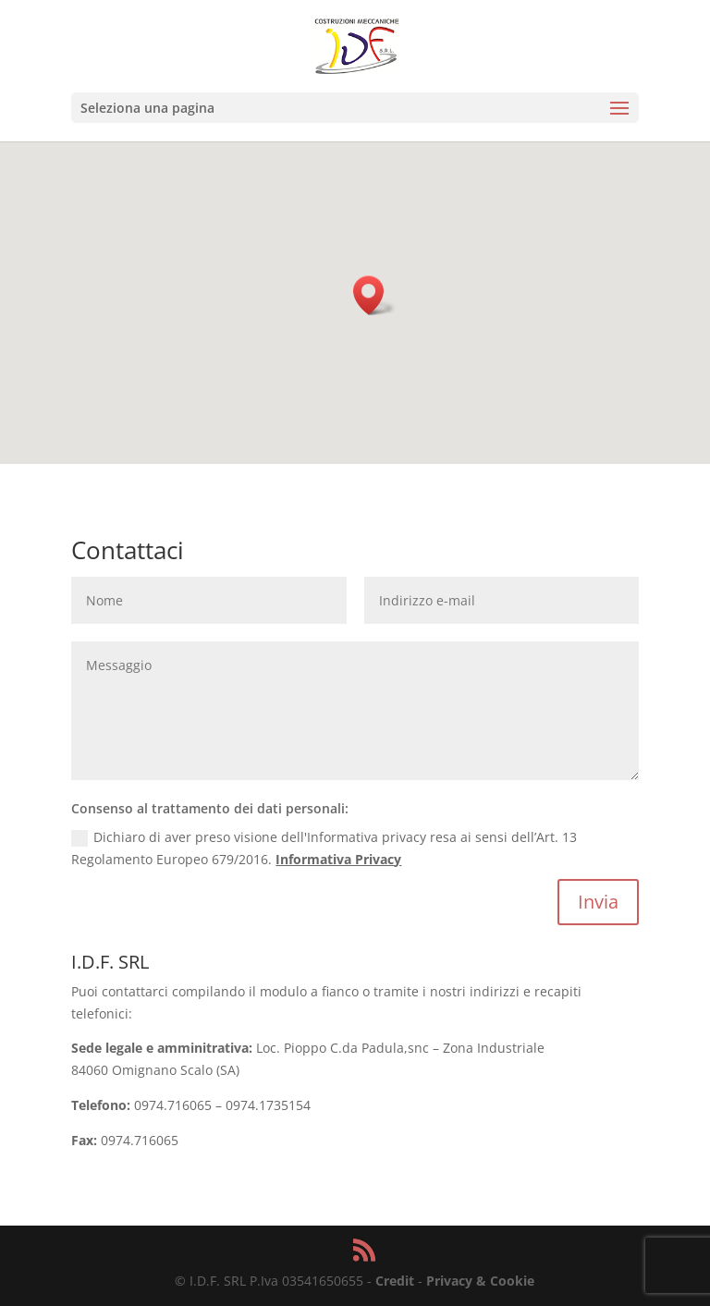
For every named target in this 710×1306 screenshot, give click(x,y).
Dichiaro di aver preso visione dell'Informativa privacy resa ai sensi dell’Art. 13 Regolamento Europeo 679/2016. (324, 848)
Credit (394, 1280)
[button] (374, 295)
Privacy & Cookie (480, 1280)
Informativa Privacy (338, 859)
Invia (598, 901)
